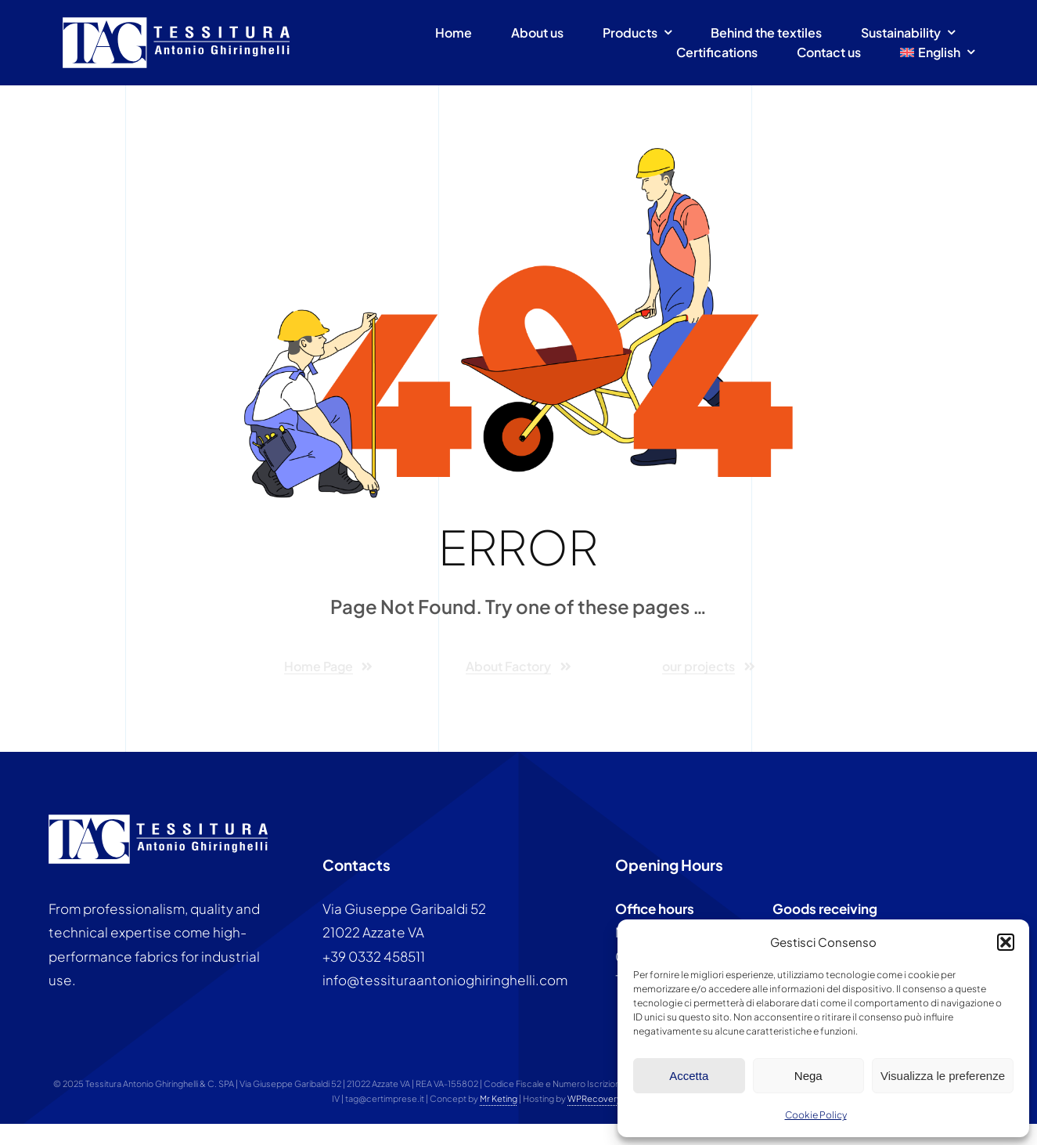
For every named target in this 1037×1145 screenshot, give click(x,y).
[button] (1006, 942)
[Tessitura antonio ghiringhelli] (176, 23)
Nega (808, 1075)
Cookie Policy (816, 1115)
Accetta (688, 1075)
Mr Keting (498, 1098)
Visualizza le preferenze (942, 1075)
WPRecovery (594, 1098)
